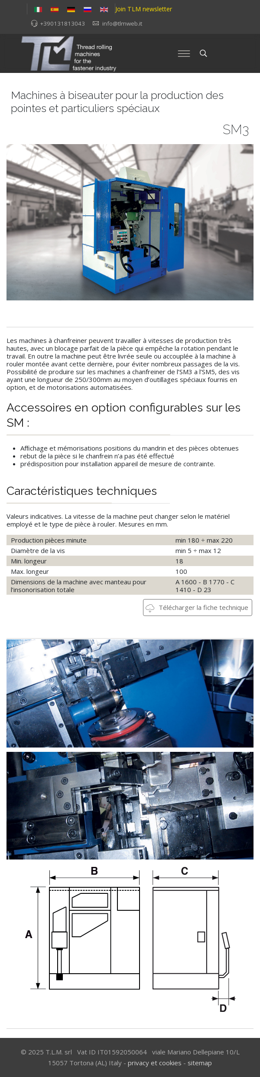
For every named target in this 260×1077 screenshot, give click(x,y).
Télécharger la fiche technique (197, 607)
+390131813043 (62, 23)
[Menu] (183, 53)
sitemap (200, 1062)
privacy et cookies (155, 1062)
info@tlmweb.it (122, 23)
